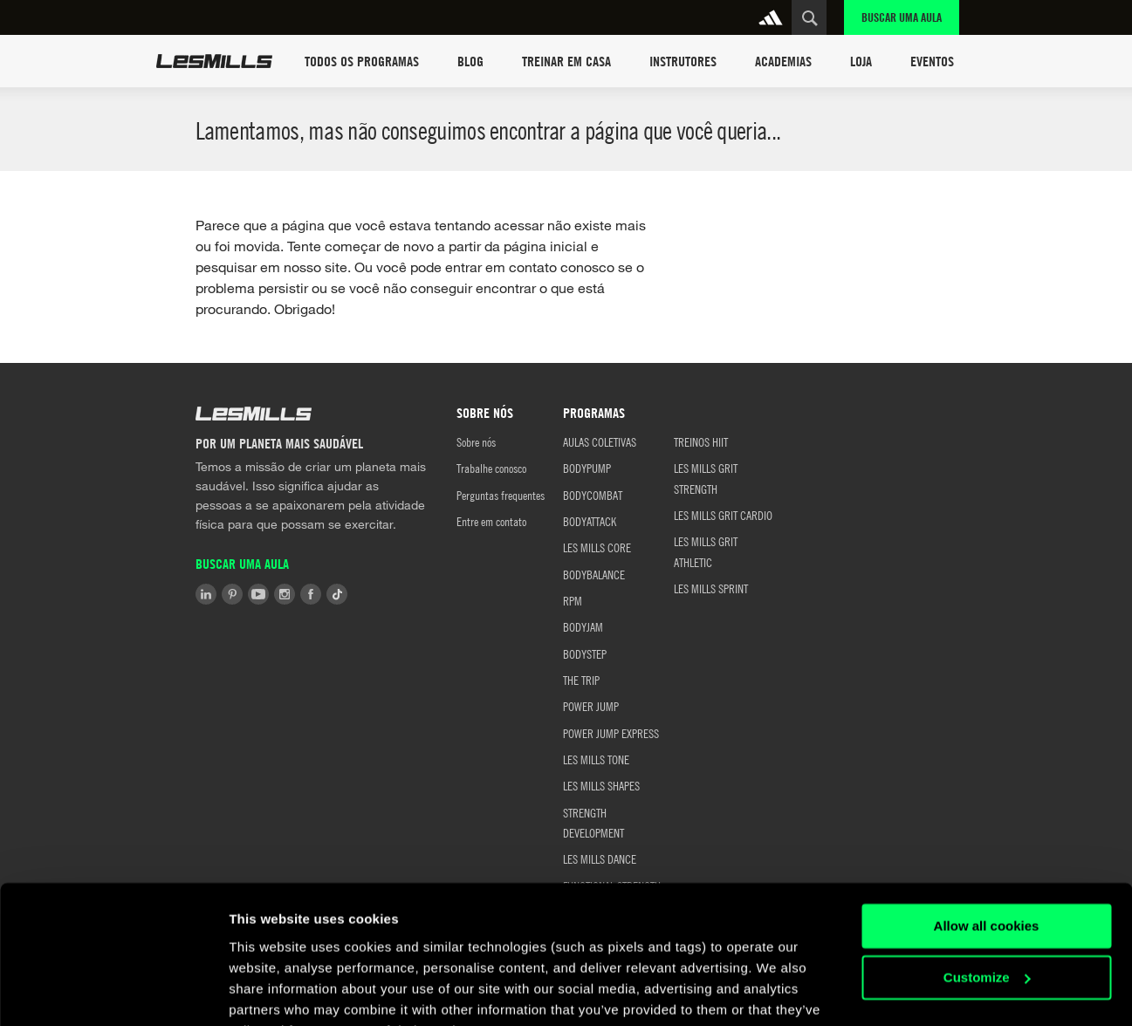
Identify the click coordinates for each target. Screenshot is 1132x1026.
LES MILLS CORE (597, 547)
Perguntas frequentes (500, 495)
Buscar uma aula (901, 17)
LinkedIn (206, 594)
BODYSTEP (585, 653)
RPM (572, 600)
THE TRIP (581, 679)
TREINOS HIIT (701, 441)
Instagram (284, 594)
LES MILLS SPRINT (711, 588)
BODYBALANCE (594, 574)
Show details (269, 991)
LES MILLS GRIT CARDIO (723, 515)
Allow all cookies (986, 839)
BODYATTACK (589, 521)
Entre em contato (491, 521)
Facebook (310, 594)
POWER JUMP (591, 706)
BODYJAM (583, 626)
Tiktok (336, 594)
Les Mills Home (214, 61)
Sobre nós (476, 441)
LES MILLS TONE (596, 759)
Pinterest (232, 594)
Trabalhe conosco (491, 467)
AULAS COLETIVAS (599, 441)
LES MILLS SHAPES (601, 785)
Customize (987, 890)
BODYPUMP (587, 467)
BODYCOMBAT (592, 495)
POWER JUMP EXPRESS (611, 733)
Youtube (258, 594)
